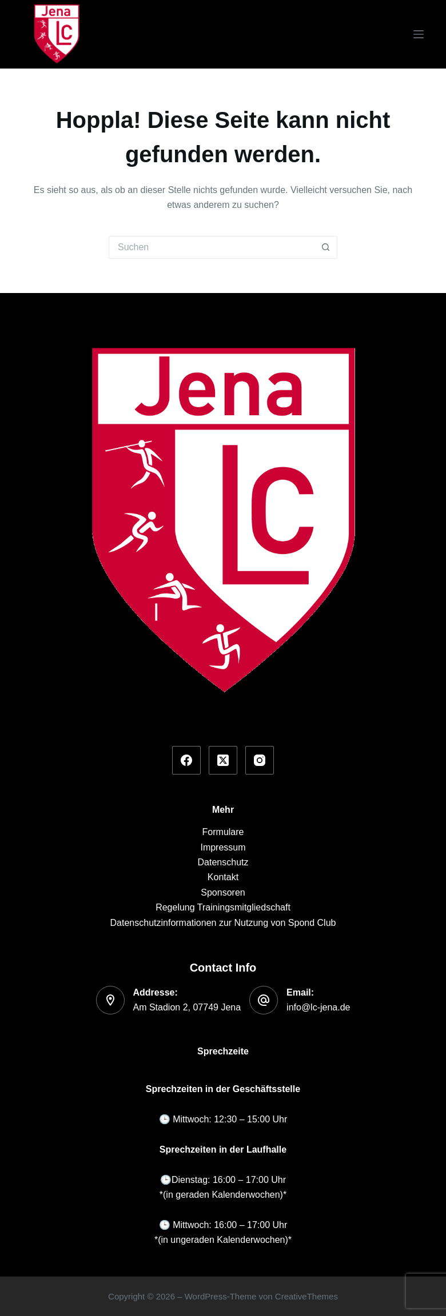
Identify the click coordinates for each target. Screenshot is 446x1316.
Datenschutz (223, 862)
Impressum (222, 847)
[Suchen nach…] (211, 247)
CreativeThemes (306, 1296)
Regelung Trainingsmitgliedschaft (223, 907)
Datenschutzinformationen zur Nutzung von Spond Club (223, 923)
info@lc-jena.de (318, 1007)
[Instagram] (259, 760)
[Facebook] (186, 760)
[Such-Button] (325, 247)
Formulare (223, 832)
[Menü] (418, 34)
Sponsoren (223, 892)
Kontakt (223, 877)
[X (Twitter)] (223, 760)
